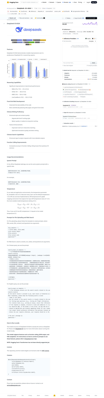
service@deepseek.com (13, 385)
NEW (78, 38)
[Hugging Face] (54, 395)
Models (43, 2)
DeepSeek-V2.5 (29, 339)
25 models (94, 79)
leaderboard (84, 126)
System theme (12, 395)
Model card (12, 18)
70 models (94, 75)
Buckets (66, 2)
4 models (94, 77)
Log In (88, 2)
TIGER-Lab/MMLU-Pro (74, 126)
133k (54, 8)
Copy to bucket (78, 18)
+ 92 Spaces (82, 96)
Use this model (91, 18)
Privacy (30, 395)
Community (40, 18)
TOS (22, 395)
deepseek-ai (12, 8)
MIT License (45, 351)
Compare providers (92, 65)
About (38, 395)
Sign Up (94, 2)
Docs (75, 2)
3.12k (39, 8)
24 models (94, 73)
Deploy (68, 18)
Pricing (80, 2)
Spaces (58, 2)
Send (93, 63)
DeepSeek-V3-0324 (24, 8)
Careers (46, 395)
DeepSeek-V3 (19, 329)
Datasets (51, 2)
